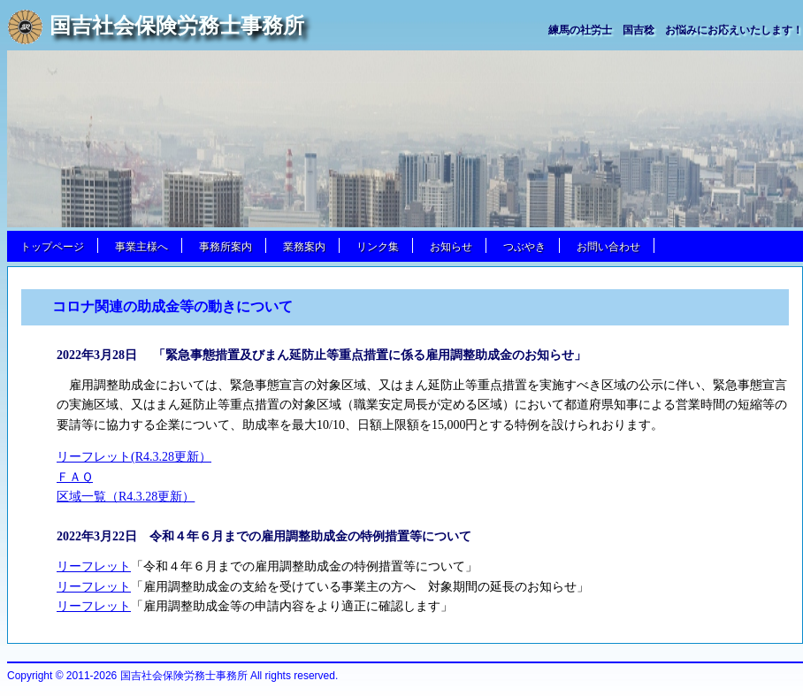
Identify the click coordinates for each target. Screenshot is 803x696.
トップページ (52, 247)
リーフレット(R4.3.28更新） (134, 456)
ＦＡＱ (75, 477)
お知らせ (451, 247)
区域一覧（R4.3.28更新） (126, 496)
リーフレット (94, 566)
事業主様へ (141, 247)
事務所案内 (225, 247)
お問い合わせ (608, 247)
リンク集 (377, 247)
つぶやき (524, 247)
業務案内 (304, 247)
